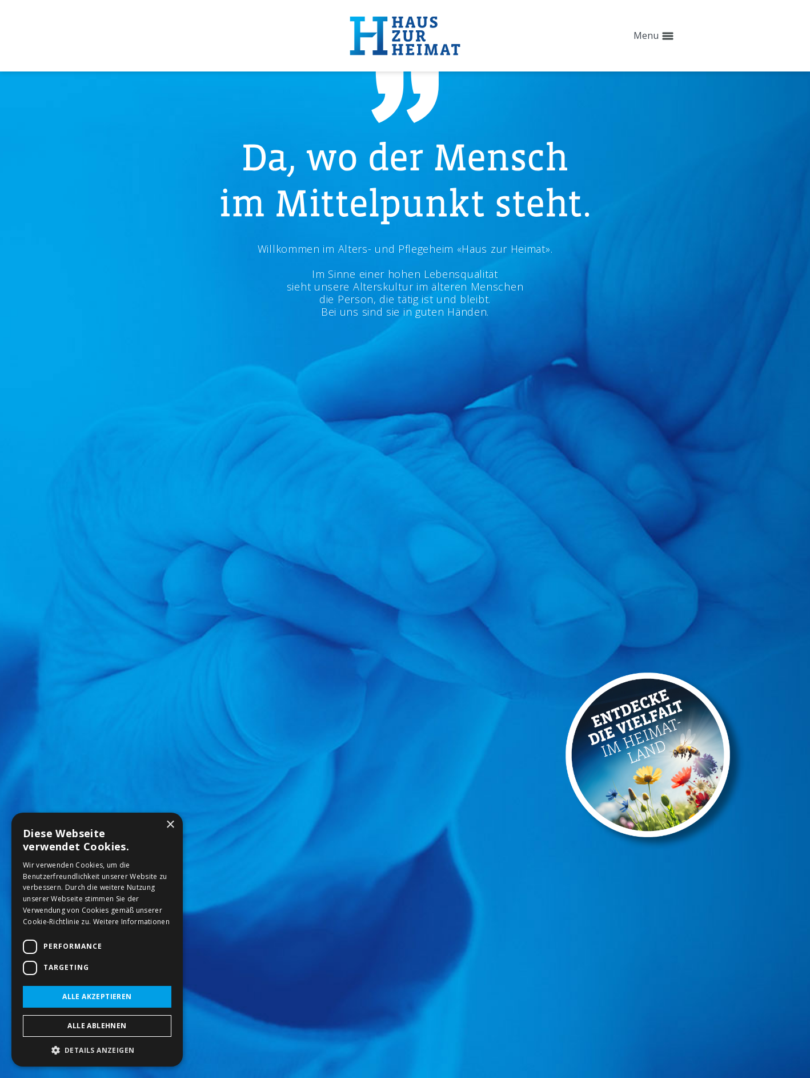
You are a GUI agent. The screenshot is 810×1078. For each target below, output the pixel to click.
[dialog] (97, 940)
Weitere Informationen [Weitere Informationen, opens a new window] (131, 921)
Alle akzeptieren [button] (96, 996)
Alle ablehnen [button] (96, 1026)
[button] (97, 1049)
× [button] (170, 825)
